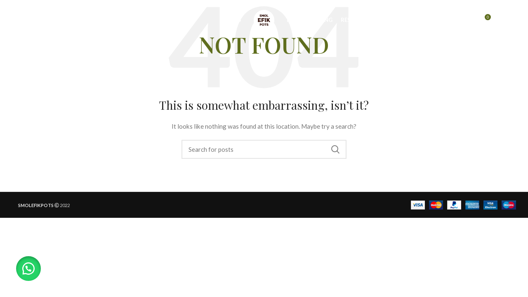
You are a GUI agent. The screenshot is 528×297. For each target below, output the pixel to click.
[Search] (467, 22)
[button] (28, 268)
